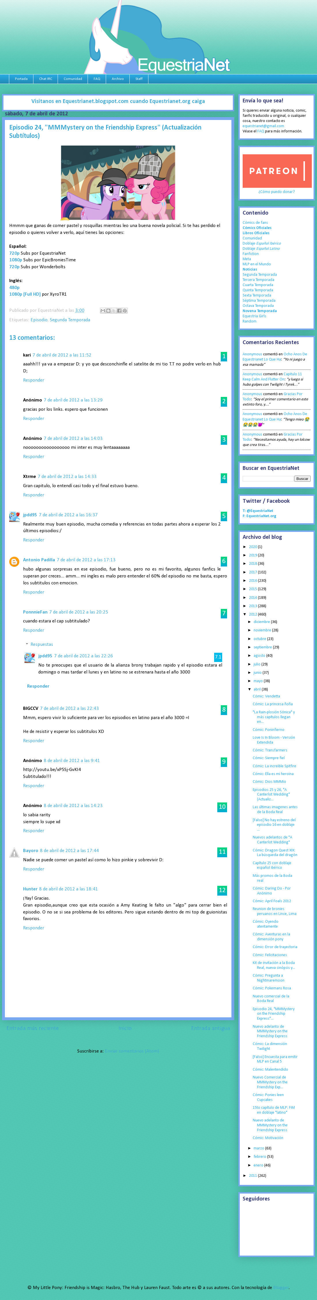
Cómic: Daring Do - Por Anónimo (272, 891)
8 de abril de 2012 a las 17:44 (69, 850)
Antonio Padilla (39, 560)
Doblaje (262, 243)
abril (258, 689)
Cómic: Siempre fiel (269, 758)
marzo (259, 1148)
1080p (15, 260)
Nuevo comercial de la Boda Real (271, 998)
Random (249, 321)
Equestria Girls (254, 316)
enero (259, 1165)
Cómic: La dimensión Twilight (270, 1046)
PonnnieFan (35, 612)
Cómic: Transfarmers (270, 750)
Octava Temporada (258, 306)
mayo (259, 681)
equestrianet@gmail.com (263, 126)
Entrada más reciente (32, 1028)
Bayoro (30, 850)
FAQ (97, 79)
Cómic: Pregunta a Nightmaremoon (268, 978)
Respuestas (42, 644)
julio (257, 664)
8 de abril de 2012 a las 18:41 (68, 889)
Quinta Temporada (258, 290)
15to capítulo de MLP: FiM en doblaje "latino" (274, 1110)
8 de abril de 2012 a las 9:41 (72, 760)
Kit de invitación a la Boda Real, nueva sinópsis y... (274, 965)
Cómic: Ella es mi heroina (273, 774)
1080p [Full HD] (25, 294)
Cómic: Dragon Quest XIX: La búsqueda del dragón (275, 853)
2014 (253, 598)
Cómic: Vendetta (266, 696)
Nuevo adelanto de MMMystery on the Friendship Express (270, 1032)
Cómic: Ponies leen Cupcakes (268, 1097)
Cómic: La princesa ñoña (273, 704)
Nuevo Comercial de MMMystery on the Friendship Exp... (270, 1082)
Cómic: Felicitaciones (270, 955)
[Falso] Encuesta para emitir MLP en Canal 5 (275, 1059)
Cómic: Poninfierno (268, 730)
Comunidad (73, 79)
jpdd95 (30, 515)
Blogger (281, 1287)
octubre (260, 639)
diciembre (262, 622)
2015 (253, 589)
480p (14, 287)
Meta (247, 259)
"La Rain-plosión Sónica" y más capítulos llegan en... (274, 717)
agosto (260, 656)
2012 (253, 614)
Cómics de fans (255, 223)
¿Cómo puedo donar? (276, 192)
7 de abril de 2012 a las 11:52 (62, 355)
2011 (253, 1176)
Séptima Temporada (259, 301)
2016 (253, 581)
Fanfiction (251, 254)
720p (14, 266)
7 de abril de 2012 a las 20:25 (78, 612)
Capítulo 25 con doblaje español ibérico (272, 865)
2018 (253, 564)
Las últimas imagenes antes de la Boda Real (275, 809)
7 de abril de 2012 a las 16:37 (68, 515)
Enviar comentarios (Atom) (132, 1051)
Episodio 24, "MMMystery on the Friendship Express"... (274, 1014)
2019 (253, 555)
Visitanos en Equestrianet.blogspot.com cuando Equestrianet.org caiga (118, 101)
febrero (260, 1157)
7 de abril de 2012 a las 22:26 (83, 656)
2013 (253, 606)
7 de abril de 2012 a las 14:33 (67, 476)
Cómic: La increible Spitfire (274, 766)
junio (258, 673)
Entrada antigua (210, 1028)
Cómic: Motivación (268, 1138)
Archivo (118, 79)
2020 (253, 547)
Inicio (125, 1028)
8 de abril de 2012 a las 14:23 (73, 805)
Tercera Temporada (258, 280)
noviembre (263, 630)
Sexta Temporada (257, 295)
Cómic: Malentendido (270, 1070)
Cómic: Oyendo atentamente (265, 924)
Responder (33, 380)
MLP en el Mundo (257, 264)
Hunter (30, 889)
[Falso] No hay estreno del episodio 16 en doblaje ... (274, 825)
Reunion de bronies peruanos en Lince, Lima (275, 911)
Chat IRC (45, 79)
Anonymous (252, 354)
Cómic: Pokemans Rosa (272, 988)
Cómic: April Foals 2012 (272, 901)
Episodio (39, 320)
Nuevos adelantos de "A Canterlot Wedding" (272, 840)
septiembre (263, 647)
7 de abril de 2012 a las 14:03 (73, 438)
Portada (21, 79)
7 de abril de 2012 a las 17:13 (86, 560)
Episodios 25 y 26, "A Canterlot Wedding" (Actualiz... (271, 795)
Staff (139, 79)
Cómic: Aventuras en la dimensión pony (271, 936)
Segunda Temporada (70, 320)
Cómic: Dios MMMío (269, 782)
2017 (253, 572)
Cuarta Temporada (258, 285)
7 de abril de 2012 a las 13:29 (73, 400)
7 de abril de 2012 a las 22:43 (69, 708)
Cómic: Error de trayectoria (275, 947)
